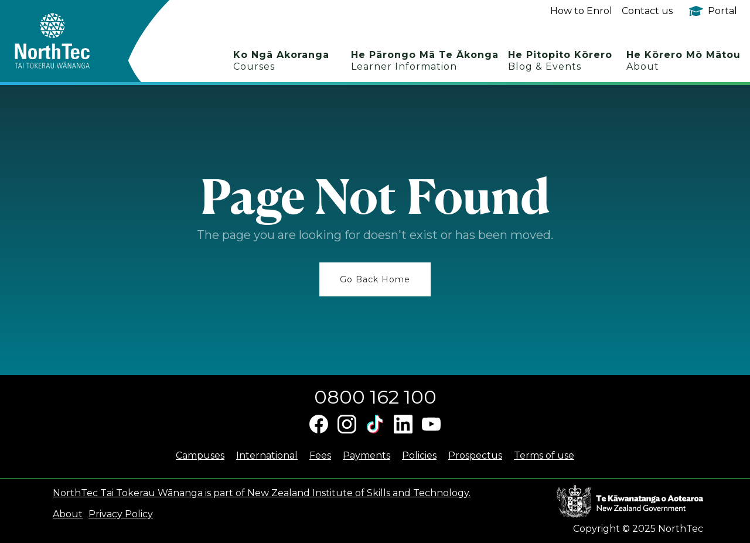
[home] (73, 41)
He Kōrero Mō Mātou (683, 60)
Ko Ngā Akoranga (281, 60)
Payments (366, 455)
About (68, 514)
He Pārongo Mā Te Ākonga (425, 60)
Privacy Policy (120, 514)
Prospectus (475, 455)
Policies (419, 455)
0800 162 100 (375, 396)
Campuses (200, 455)
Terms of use (544, 455)
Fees (320, 455)
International (267, 455)
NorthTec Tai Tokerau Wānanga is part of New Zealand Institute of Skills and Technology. (262, 492)
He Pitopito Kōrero (560, 60)
